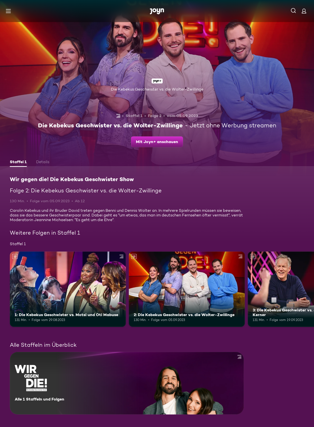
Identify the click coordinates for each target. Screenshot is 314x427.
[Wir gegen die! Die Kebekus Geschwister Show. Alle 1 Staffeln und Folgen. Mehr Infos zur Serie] (127, 383)
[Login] (304, 11)
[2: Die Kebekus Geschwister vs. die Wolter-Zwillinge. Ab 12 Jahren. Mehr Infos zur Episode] (187, 289)
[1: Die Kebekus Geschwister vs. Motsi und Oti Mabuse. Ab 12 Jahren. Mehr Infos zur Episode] (68, 289)
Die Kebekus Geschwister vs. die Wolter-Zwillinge (157, 89)
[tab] (18, 162)
